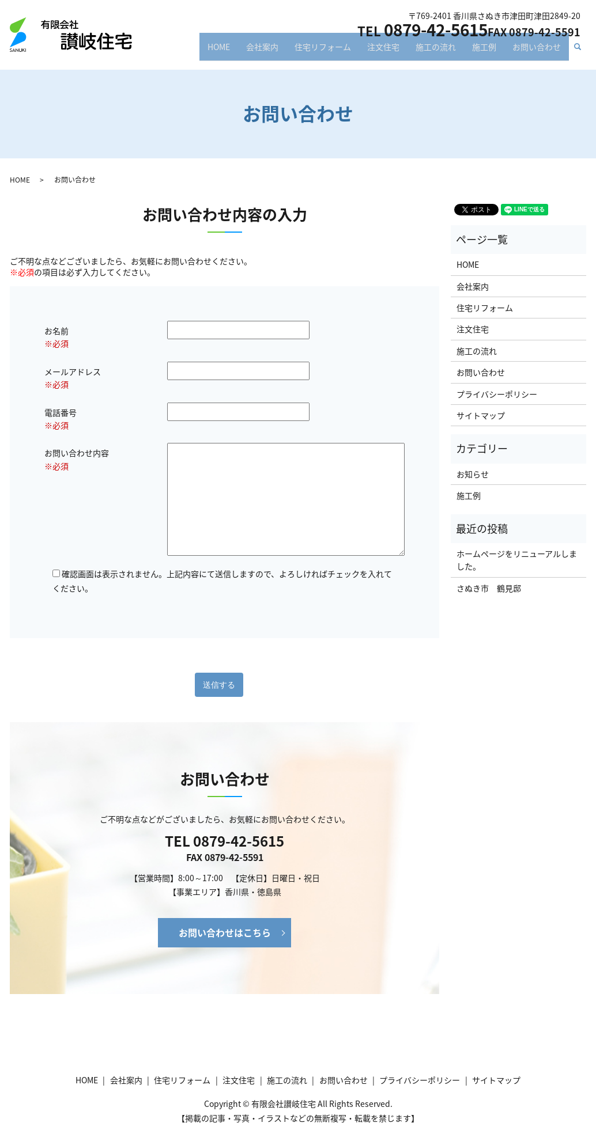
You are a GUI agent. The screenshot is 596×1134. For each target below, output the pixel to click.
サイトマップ (481, 415)
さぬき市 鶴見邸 (489, 588)
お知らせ (473, 474)
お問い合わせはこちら (225, 932)
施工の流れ (436, 51)
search (582, 52)
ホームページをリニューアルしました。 (517, 560)
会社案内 (262, 51)
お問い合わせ (536, 51)
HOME (219, 51)
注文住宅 (383, 51)
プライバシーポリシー (497, 394)
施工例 (484, 51)
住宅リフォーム (323, 51)
